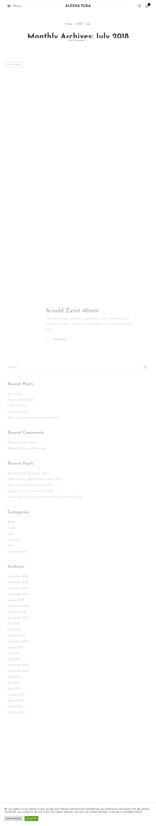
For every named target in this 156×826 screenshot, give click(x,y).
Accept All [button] (31, 818)
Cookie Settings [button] (13, 818)
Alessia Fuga (78, 6)
